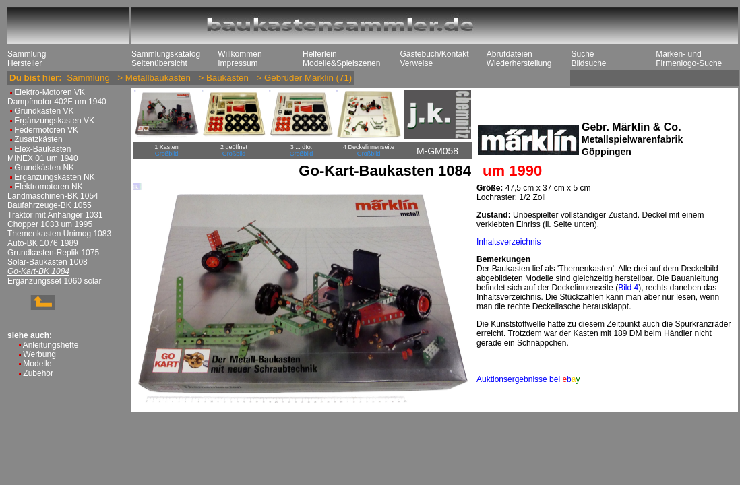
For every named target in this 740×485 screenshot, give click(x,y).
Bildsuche (588, 63)
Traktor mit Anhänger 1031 (55, 215)
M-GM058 (437, 151)
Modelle (37, 363)
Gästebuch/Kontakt (434, 54)
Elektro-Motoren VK (49, 92)
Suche (582, 54)
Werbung (39, 354)
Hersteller (24, 63)
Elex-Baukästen (42, 149)
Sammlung (26, 54)
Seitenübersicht (159, 63)
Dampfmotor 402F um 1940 (56, 101)
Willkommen (239, 54)
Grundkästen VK (43, 111)
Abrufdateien (509, 54)
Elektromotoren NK (48, 186)
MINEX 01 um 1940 (42, 158)
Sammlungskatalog (165, 54)
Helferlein (320, 54)
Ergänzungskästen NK (54, 177)
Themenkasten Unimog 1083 (59, 233)
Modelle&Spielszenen (341, 63)
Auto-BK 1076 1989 (42, 243)
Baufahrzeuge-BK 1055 (49, 205)
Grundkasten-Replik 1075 (53, 252)
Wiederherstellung (519, 63)
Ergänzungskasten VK (54, 120)
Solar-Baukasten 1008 (47, 262)
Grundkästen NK (44, 167)
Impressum (237, 63)
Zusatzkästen (38, 139)
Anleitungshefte (51, 345)
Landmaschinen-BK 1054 (52, 196)
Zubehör (38, 373)
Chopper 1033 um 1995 (49, 224)
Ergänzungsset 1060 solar (54, 281)
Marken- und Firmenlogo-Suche (689, 58)
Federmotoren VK (46, 130)
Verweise (416, 63)
